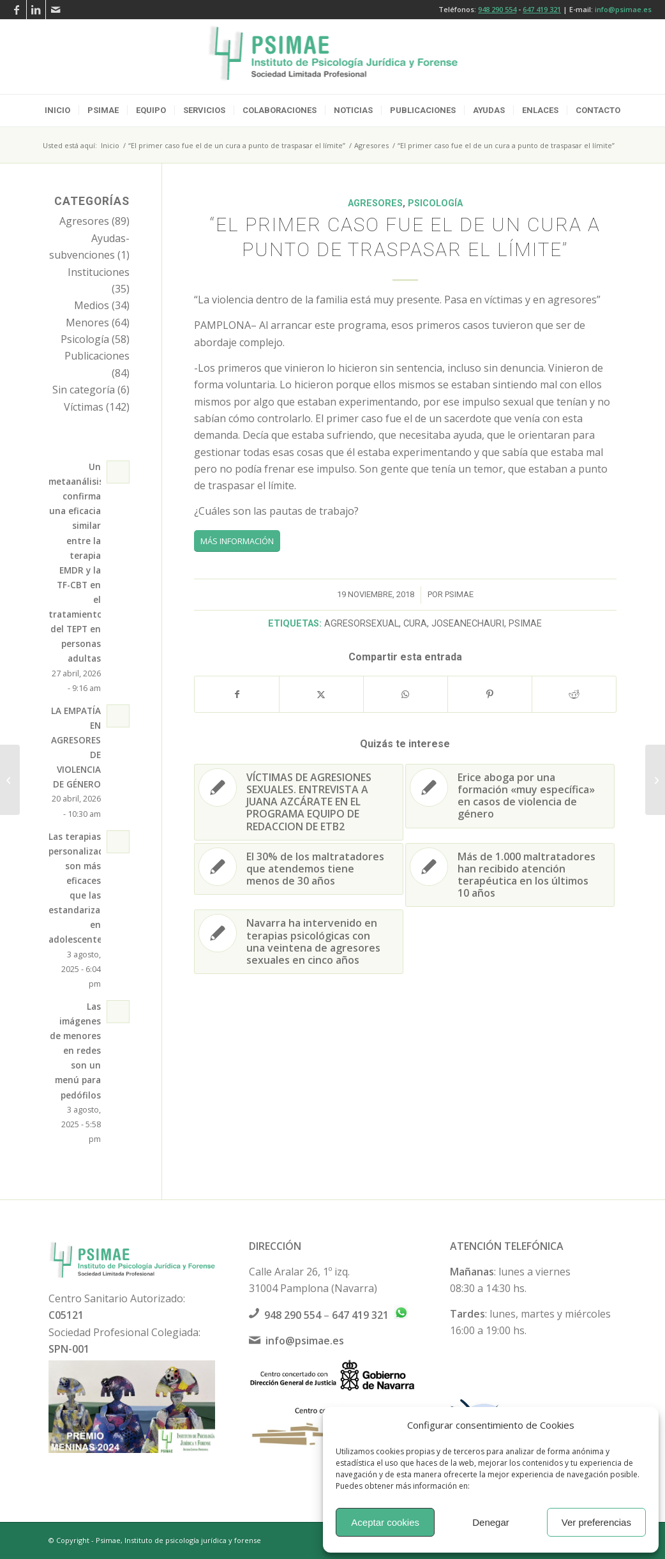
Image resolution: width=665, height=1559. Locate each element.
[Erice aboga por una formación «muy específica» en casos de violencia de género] (655, 780)
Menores (87, 323)
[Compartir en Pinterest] (490, 694)
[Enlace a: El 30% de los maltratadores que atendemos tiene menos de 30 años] (298, 869)
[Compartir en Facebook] (237, 694)
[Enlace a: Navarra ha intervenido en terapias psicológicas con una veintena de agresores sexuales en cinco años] (298, 941)
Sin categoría (83, 390)
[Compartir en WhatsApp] (405, 694)
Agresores (375, 203)
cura (415, 623)
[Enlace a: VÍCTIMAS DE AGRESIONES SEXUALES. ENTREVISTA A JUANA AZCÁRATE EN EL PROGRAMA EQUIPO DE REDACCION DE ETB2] (298, 802)
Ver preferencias (596, 1522)
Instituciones (99, 272)
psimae (459, 594)
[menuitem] (57, 110)
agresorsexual (361, 623)
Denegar (490, 1522)
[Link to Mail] (55, 9)
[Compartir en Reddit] (574, 694)
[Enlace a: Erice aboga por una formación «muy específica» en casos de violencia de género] (510, 796)
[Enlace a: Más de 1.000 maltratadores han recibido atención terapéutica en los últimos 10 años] (510, 875)
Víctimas (83, 407)
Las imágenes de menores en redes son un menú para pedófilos (75, 1050)
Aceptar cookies (385, 1522)
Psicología (435, 203)
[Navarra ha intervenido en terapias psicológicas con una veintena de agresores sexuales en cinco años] (10, 780)
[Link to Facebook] (17, 9)
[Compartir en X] (321, 694)
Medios (91, 305)
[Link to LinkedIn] (36, 9)
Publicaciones (97, 356)
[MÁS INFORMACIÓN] (237, 541)
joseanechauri (467, 623)
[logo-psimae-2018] (332, 57)
